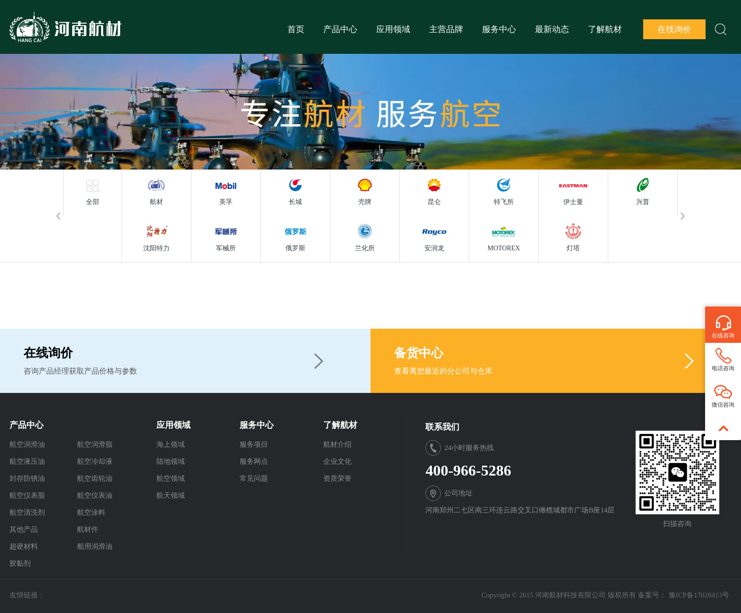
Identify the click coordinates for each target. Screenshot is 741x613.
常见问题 (254, 478)
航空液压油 (27, 461)
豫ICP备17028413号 (699, 595)
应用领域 (393, 29)
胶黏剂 (20, 563)
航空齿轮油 (94, 478)
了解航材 (605, 29)
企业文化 (337, 461)
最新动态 (552, 29)
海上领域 (170, 444)
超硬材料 (23, 546)
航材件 (87, 529)
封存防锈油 (27, 478)
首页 (295, 29)
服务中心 (499, 29)
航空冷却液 (94, 461)
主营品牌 (446, 29)
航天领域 (170, 495)
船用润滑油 (94, 546)
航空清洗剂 (27, 512)
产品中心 (340, 29)
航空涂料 (91, 512)
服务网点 (254, 461)
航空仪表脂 (27, 495)
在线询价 (674, 29)
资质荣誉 (337, 478)
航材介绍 (337, 444)
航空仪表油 (94, 495)
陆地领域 (170, 461)
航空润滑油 (27, 444)
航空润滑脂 (94, 444)
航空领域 (170, 478)
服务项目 (254, 444)
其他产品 (23, 529)
